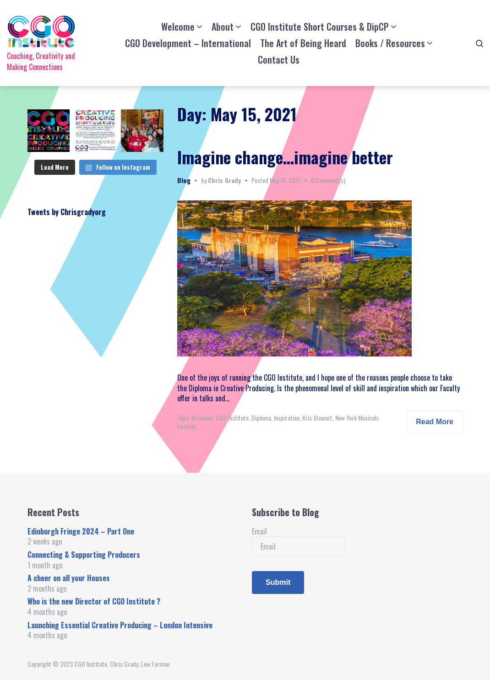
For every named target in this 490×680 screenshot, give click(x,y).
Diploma (261, 417)
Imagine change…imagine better (285, 157)
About (223, 26)
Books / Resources (390, 43)
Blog (184, 180)
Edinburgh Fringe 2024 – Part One (80, 531)
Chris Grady (224, 180)
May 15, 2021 (285, 180)
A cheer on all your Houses (68, 577)
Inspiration (286, 417)
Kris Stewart (317, 417)
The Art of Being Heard (303, 43)
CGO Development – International (188, 43)
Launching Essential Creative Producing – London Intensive (119, 625)
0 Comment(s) (328, 180)
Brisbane (202, 417)
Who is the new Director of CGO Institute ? (93, 601)
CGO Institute (232, 417)
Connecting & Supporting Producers (83, 554)
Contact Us (278, 59)
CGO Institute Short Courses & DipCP (319, 26)
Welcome (178, 26)
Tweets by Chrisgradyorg (66, 211)
